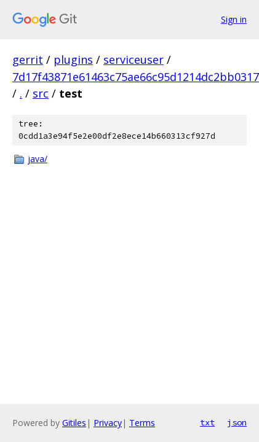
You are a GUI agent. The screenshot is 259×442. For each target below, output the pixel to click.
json (237, 422)
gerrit (27, 59)
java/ (37, 159)
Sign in (234, 19)
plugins (73, 59)
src (41, 93)
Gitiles (74, 422)
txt (207, 422)
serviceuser (133, 59)
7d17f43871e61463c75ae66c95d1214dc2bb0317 (135, 76)
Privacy (108, 422)
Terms (142, 422)
